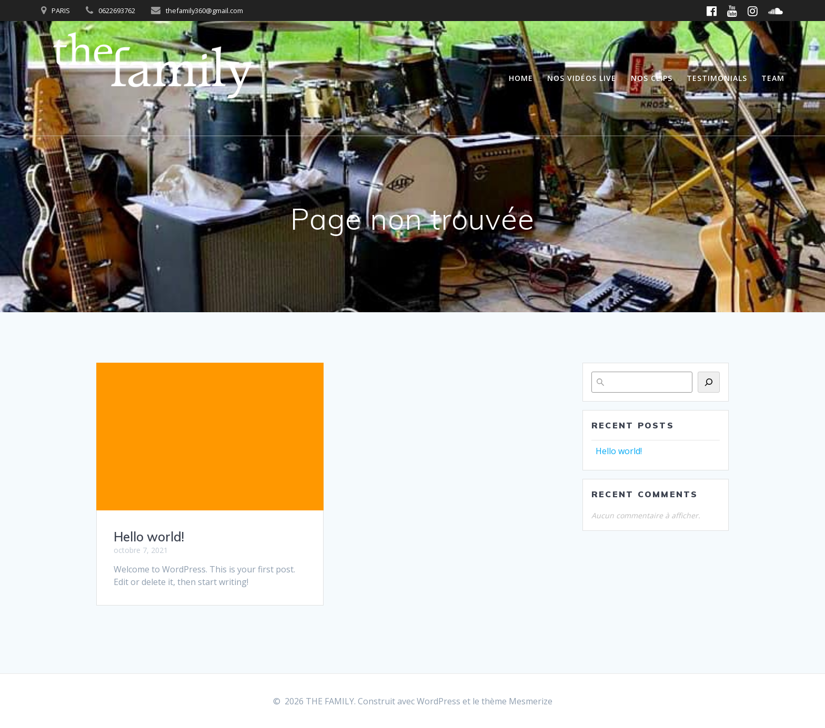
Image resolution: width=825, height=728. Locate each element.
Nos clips (651, 78)
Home (521, 78)
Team (772, 78)
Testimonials (717, 78)
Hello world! (149, 537)
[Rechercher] (709, 382)
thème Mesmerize (516, 701)
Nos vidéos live (581, 78)
